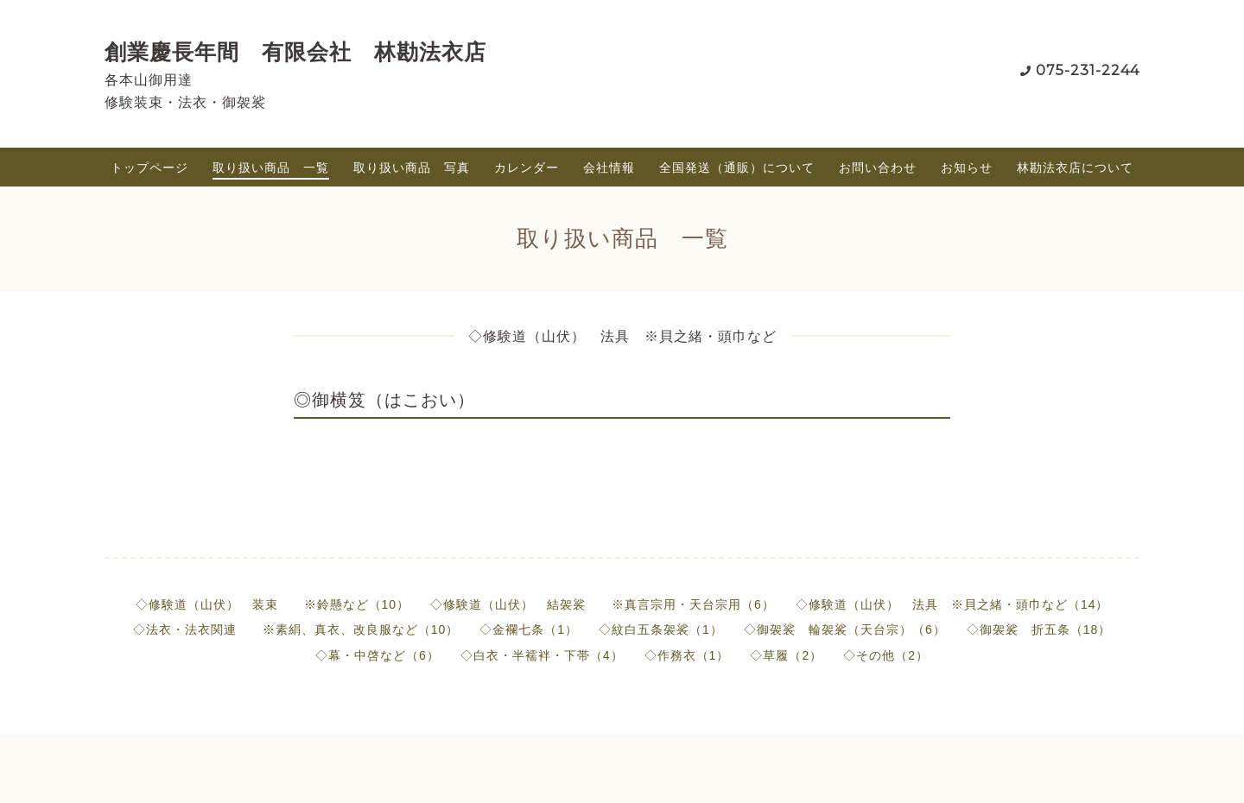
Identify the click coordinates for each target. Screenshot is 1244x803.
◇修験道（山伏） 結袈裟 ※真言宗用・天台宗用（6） (602, 604)
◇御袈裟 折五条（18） (1039, 629)
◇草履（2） (786, 655)
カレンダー (526, 167)
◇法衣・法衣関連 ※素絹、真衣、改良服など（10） (296, 629)
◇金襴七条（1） (528, 629)
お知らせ (967, 167)
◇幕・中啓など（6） (377, 655)
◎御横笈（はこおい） (384, 399)
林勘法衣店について (1075, 167)
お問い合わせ (878, 167)
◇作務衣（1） (687, 655)
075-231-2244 (1087, 70)
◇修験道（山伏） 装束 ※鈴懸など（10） (273, 604)
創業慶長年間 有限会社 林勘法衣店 (295, 52)
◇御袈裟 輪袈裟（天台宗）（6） (845, 629)
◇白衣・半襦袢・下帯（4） (542, 655)
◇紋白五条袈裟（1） (661, 629)
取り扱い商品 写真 (411, 167)
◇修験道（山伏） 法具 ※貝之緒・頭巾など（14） (952, 604)
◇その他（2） (886, 655)
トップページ (149, 167)
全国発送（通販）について (737, 167)
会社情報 (609, 167)
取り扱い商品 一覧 (271, 167)
